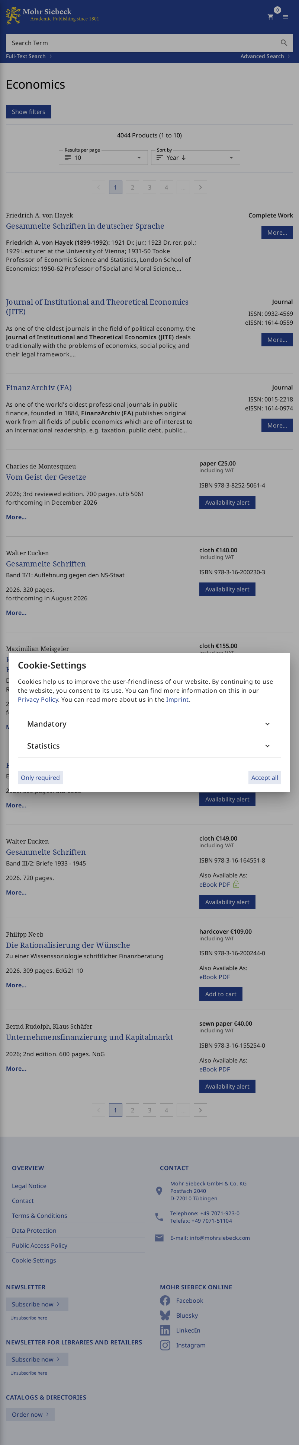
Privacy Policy (38, 699)
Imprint (177, 699)
